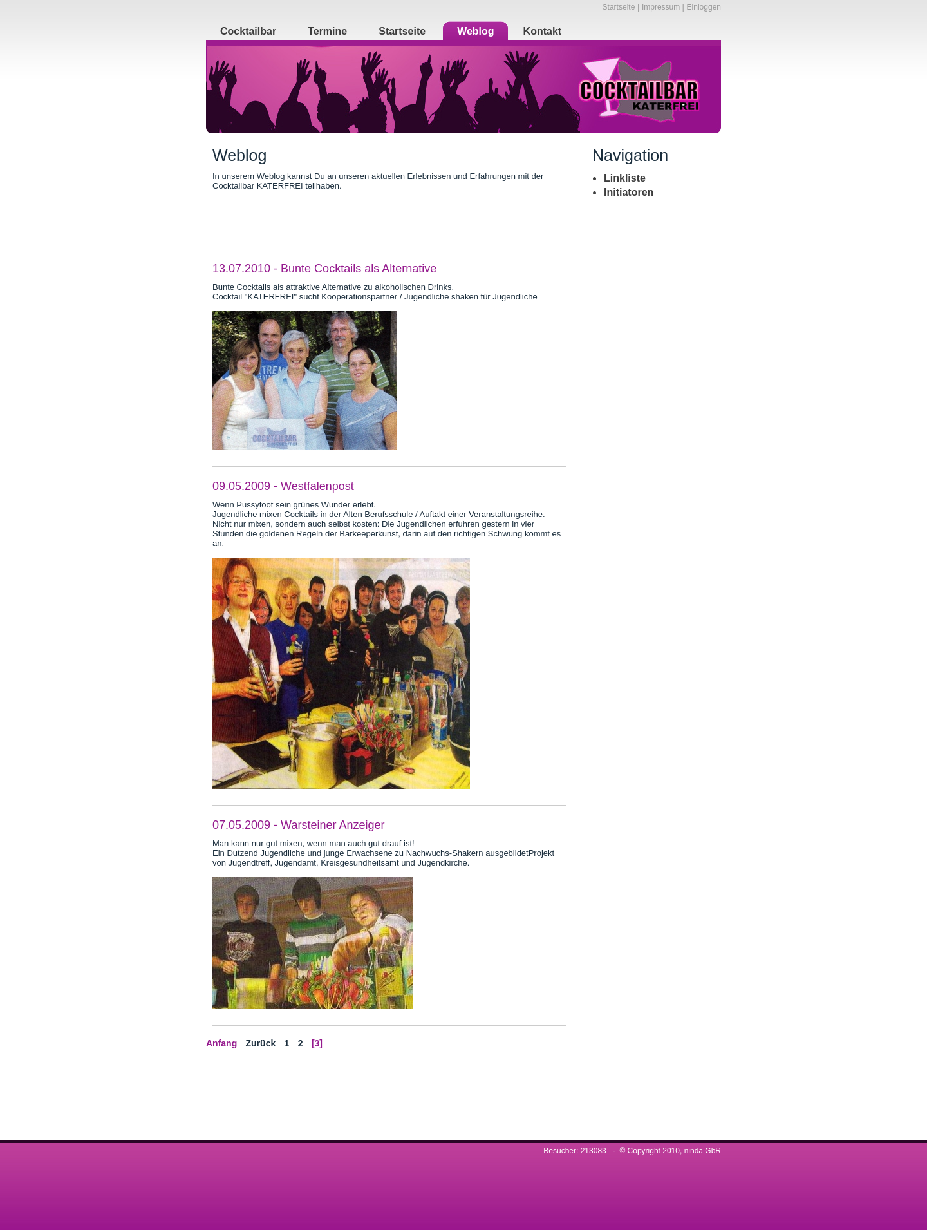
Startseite (619, 7)
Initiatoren (628, 192)
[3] (317, 1043)
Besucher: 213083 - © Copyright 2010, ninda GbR (632, 1150)
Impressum (662, 7)
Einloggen (704, 7)
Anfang (221, 1043)
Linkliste (625, 178)
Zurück (261, 1043)
